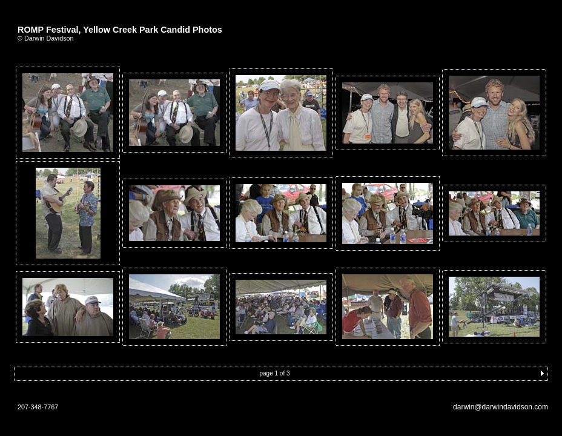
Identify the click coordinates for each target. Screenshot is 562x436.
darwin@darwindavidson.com (500, 407)
